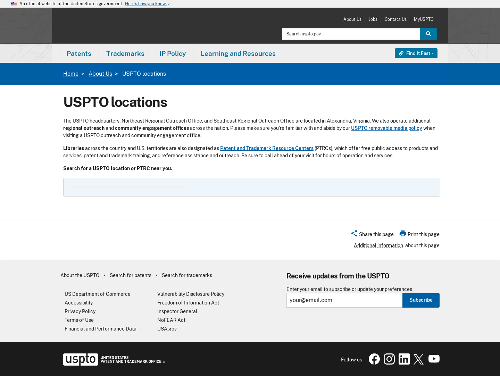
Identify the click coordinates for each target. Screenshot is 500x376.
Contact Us (396, 19)
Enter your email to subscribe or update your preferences (349, 289)
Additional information (378, 245)
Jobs (373, 19)
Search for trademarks (187, 275)
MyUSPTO (424, 19)
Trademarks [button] (125, 53)
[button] (372, 235)
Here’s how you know (148, 4)
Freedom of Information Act (188, 303)
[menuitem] (79, 53)
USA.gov (167, 329)
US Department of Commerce (98, 294)
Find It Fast (414, 53)
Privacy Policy (80, 311)
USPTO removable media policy (386, 128)
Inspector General (177, 311)
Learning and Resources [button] (238, 53)
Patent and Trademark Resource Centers (267, 148)
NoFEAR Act (171, 320)
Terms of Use (79, 320)
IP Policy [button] (172, 53)
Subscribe (421, 300)
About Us (352, 19)
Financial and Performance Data (100, 329)
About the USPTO (79, 275)
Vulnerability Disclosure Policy (190, 294)
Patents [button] (79, 53)
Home (70, 73)
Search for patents (130, 275)
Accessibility (79, 303)
